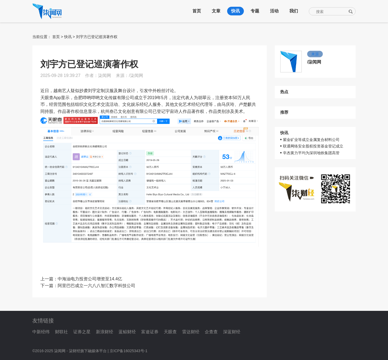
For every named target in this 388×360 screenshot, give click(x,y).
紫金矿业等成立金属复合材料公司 (311, 139)
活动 (274, 11)
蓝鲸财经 (127, 331)
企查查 (211, 331)
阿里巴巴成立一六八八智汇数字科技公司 (96, 285)
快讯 (235, 11)
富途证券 (149, 331)
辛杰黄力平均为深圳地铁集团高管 (311, 153)
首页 (196, 11)
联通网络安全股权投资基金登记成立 (313, 146)
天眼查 (170, 331)
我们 (293, 11)
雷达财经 (190, 331)
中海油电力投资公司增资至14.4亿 (90, 279)
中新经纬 (41, 331)
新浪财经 (104, 331)
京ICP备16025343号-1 (128, 351)
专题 (255, 11)
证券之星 (82, 331)
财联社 (61, 331)
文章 (216, 11)
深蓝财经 (231, 331)
